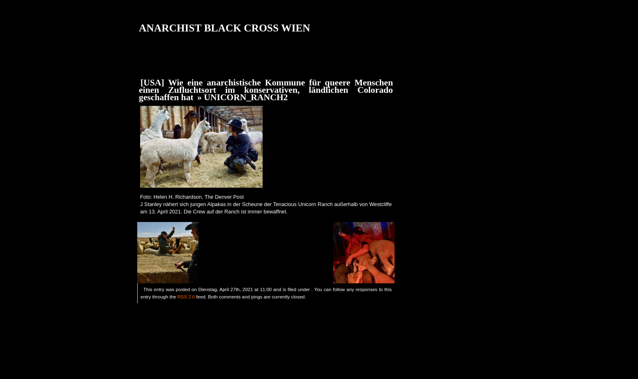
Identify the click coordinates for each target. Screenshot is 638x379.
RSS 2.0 (186, 296)
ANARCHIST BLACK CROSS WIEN (224, 28)
